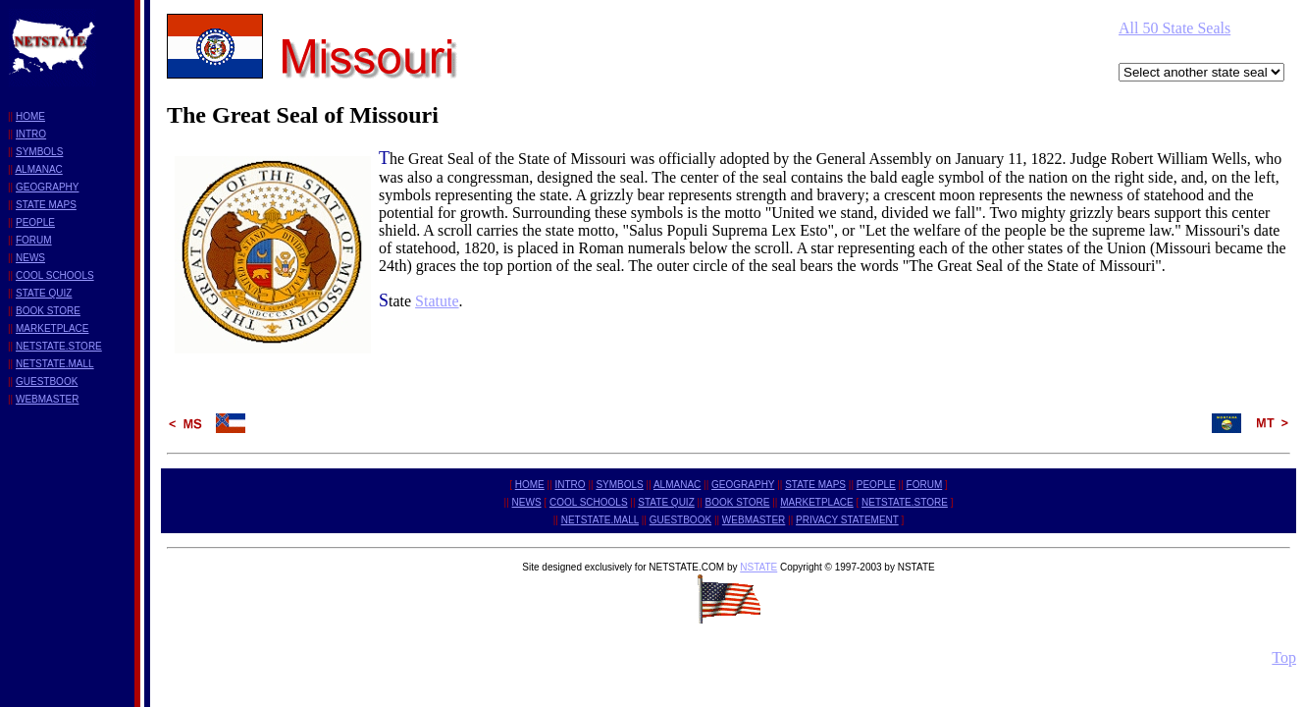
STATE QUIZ (44, 293)
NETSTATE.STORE (59, 346)
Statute (436, 301)
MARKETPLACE (52, 328)
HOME (30, 116)
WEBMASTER (47, 399)
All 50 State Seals (1174, 28)
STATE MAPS (46, 204)
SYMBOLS (39, 151)
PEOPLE (35, 222)
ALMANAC (38, 169)
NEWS (30, 257)
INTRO (31, 134)
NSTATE (758, 567)
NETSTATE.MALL (55, 363)
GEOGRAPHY (47, 187)
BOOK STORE (48, 310)
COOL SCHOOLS (55, 275)
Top (1284, 657)
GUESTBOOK (47, 381)
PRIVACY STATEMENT (847, 520)
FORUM (34, 240)
